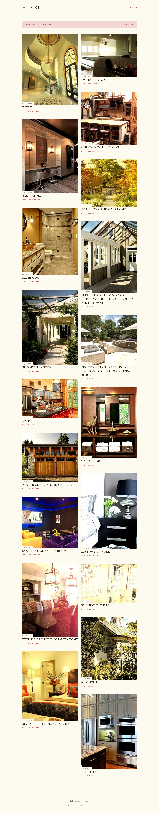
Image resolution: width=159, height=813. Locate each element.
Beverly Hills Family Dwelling (46, 724)
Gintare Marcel (86, 806)
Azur (26, 421)
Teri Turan (90, 772)
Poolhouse (89, 682)
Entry (27, 107)
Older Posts (130, 786)
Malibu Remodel (94, 461)
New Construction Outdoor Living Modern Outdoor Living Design (106, 371)
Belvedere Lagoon (37, 367)
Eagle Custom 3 (93, 80)
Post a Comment (34, 111)
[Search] (133, 7)
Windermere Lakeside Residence (47, 485)
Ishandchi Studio (95, 605)
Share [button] (24, 111)
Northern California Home (103, 209)
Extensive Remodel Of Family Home (50, 639)
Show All (129, 24)
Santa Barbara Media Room (44, 551)
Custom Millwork (95, 551)
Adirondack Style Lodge (100, 147)
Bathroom (30, 277)
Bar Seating (31, 196)
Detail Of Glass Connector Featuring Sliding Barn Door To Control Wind (107, 299)
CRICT (38, 7)
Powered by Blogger (79, 801)
